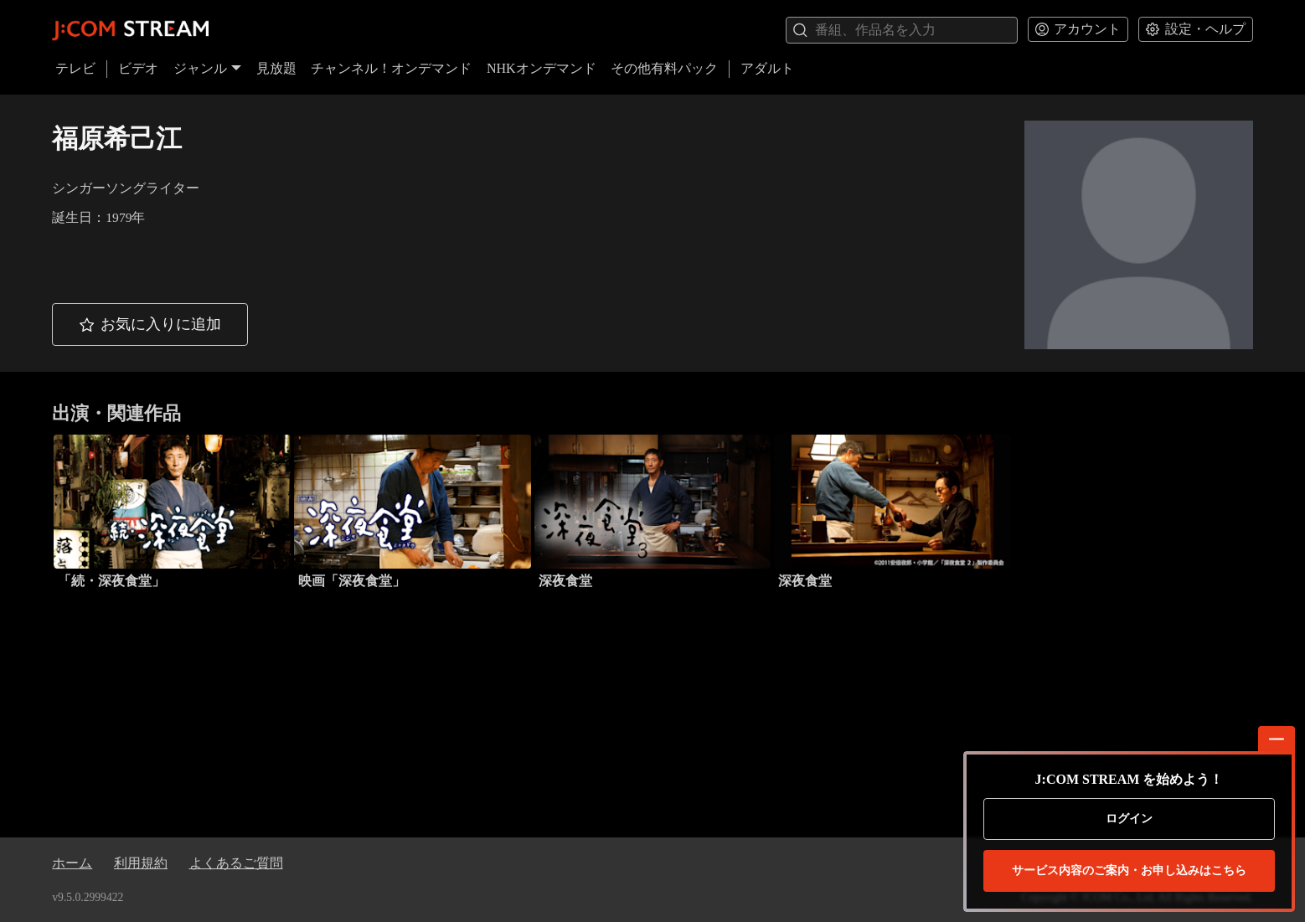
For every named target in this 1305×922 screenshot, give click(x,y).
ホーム (72, 863)
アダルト (767, 68)
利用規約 (141, 863)
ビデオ (138, 68)
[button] (150, 324)
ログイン (1129, 818)
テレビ (75, 68)
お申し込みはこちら (1129, 870)
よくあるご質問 (236, 863)
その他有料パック (664, 68)
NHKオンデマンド (541, 68)
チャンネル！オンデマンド (391, 68)
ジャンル (207, 68)
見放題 (276, 68)
